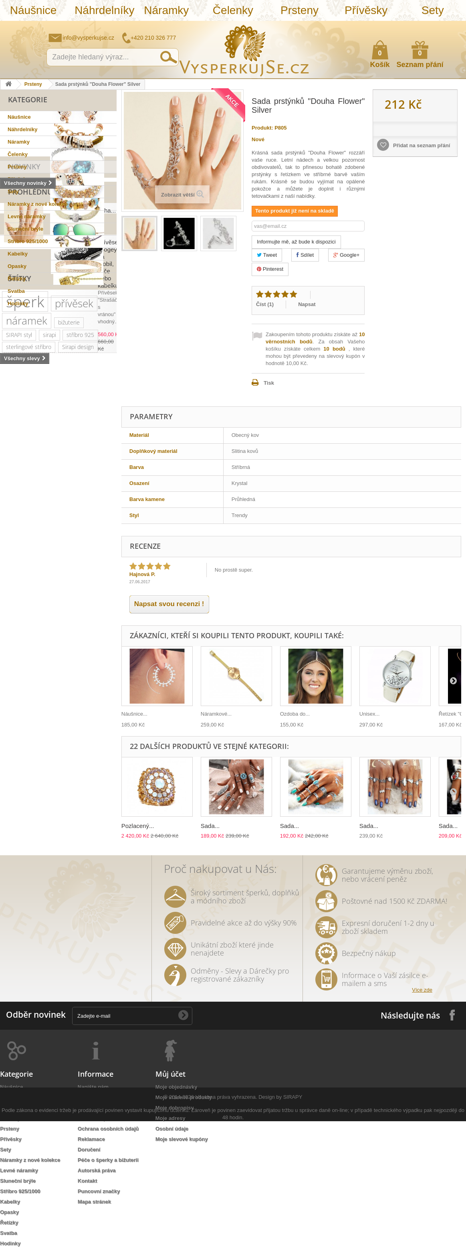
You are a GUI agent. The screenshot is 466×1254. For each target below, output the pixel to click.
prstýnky (16, 751)
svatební (49, 582)
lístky (12, 811)
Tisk (269, 383)
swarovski (54, 631)
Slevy (18, 412)
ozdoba (84, 763)
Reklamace (91, 1139)
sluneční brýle (59, 619)
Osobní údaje (171, 1129)
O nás (85, 1108)
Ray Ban (86, 631)
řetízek (79, 582)
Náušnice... (134, 714)
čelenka (15, 739)
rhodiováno (20, 775)
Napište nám (408, 26)
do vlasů (54, 763)
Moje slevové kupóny (181, 1139)
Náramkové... (216, 714)
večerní (77, 703)
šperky (78, 595)
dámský (38, 811)
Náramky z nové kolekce (38, 204)
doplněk (54, 679)
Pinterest (270, 269)
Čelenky (233, 10)
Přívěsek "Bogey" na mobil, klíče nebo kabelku (78, 438)
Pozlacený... (137, 825)
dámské (78, 643)
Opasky (17, 266)
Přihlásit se (452, 27)
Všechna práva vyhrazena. (226, 1230)
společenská (21, 667)
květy (45, 727)
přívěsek (74, 527)
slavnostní (18, 619)
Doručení (89, 1149)
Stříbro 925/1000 (28, 241)
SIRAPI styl (19, 558)
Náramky (166, 10)
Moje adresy (170, 1118)
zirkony (50, 595)
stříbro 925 (80, 558)
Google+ (346, 255)
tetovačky (97, 727)
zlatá (50, 775)
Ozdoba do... (295, 714)
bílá (107, 787)
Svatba (16, 291)
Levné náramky (27, 216)
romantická (20, 763)
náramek (26, 544)
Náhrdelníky (104, 10)
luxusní (15, 607)
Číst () (265, 304)
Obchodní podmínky (103, 1097)
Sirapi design (78, 570)
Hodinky (18, 303)
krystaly (73, 607)
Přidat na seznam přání (420, 145)
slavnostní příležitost (64, 715)
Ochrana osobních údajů (108, 1129)
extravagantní (82, 775)
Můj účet (170, 1074)
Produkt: (262, 128)
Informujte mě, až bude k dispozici (296, 242)
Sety (433, 10)
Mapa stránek (94, 1202)
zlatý (58, 655)
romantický (19, 679)
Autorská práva (97, 1170)
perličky (75, 691)
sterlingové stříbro (28, 570)
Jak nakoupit (93, 1118)
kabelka (43, 607)
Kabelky (18, 254)
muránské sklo (24, 655)
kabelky (49, 643)
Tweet (267, 255)
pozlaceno (18, 595)
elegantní (17, 643)
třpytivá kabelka (25, 823)
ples (98, 607)
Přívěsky (366, 10)
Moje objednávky (176, 1087)
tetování (48, 751)
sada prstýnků (53, 739)
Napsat (306, 304)
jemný (50, 703)
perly (69, 727)
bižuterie (69, 546)
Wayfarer (47, 787)
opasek (68, 811)
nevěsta (16, 787)
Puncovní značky (99, 1191)
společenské (64, 667)
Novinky (24, 320)
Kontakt (87, 1181)
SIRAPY (293, 1230)
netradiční (18, 631)
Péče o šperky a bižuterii (108, 1160)
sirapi (49, 558)
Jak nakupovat (428, 26)
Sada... (210, 825)
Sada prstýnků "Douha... (83, 370)
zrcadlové (80, 787)
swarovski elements (30, 691)
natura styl (82, 799)
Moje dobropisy (174, 1108)
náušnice (17, 582)
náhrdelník (19, 703)
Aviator (76, 751)
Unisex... (369, 714)
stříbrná (49, 799)
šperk (25, 525)
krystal (98, 667)
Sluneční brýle (25, 229)
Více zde (422, 990)
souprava (17, 799)
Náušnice (33, 10)
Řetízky (17, 279)
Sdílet (305, 255)
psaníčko (17, 715)
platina (83, 655)
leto (102, 703)
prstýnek (92, 739)
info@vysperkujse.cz (88, 37)
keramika (17, 727)
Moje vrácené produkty (183, 1097)
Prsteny (299, 10)
